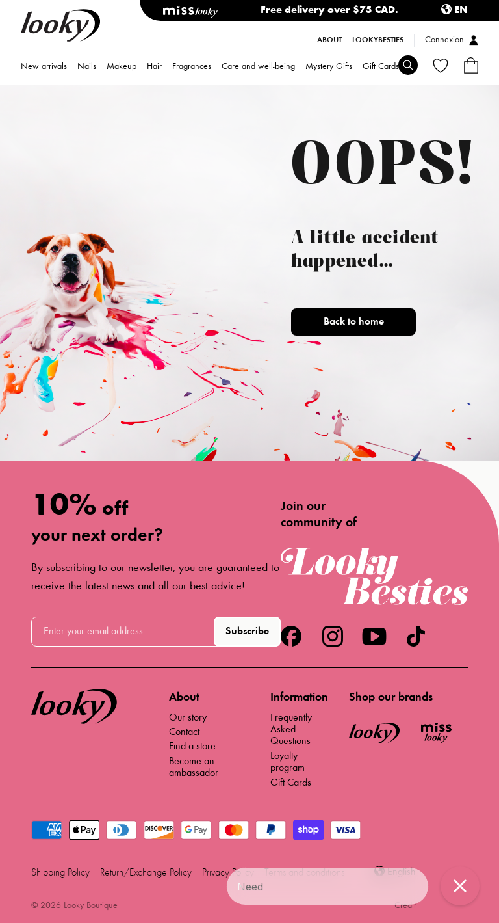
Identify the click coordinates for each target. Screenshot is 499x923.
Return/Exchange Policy (146, 873)
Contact (184, 732)
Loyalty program (287, 762)
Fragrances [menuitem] (191, 67)
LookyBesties (377, 40)
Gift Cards (381, 67)
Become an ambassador (193, 767)
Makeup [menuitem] (121, 67)
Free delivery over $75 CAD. (329, 10)
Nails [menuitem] (86, 67)
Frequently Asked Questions (291, 730)
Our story (188, 718)
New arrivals (44, 67)
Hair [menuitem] (154, 67)
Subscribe (247, 631)
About (329, 40)
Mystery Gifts (328, 67)
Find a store (192, 747)
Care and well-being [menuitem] (258, 67)
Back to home (354, 322)
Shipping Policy (60, 873)
